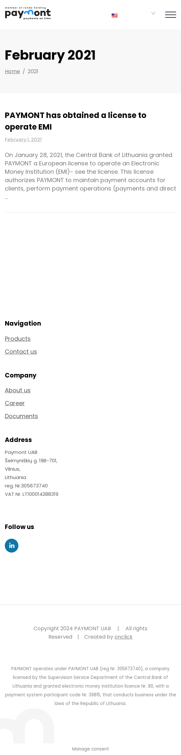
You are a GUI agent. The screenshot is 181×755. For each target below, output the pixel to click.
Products (18, 339)
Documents (21, 416)
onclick (124, 637)
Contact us (21, 352)
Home (12, 71)
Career (15, 403)
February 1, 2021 (23, 139)
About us (18, 390)
